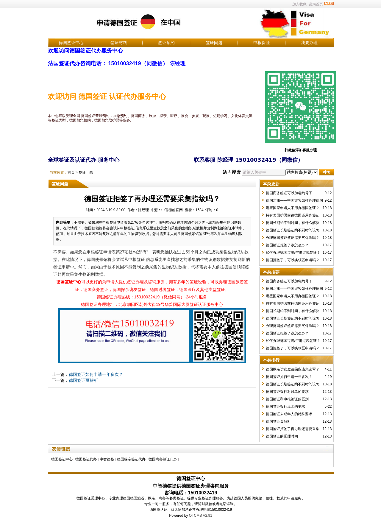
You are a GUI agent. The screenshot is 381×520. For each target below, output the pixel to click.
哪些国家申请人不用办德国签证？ (292, 208)
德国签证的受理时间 (282, 436)
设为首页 (316, 4)
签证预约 (166, 42)
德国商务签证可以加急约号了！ (291, 193)
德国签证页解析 (83, 380)
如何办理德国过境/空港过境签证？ (293, 252)
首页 (71, 172)
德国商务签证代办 (163, 459)
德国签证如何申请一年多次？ (96, 374)
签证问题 (214, 42)
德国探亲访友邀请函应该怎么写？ (292, 369)
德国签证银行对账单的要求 (287, 392)
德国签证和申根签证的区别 (287, 399)
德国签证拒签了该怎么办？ (287, 245)
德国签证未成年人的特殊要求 (289, 414)
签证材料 (118, 42)
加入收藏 (299, 4)
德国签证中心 (71, 42)
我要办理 (309, 42)
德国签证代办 (86, 459)
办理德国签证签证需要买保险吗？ (292, 238)
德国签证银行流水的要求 (285, 406)
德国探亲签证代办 (131, 459)
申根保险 (261, 42)
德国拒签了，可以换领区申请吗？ (292, 260)
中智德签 (107, 459)
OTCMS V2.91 (200, 515)
